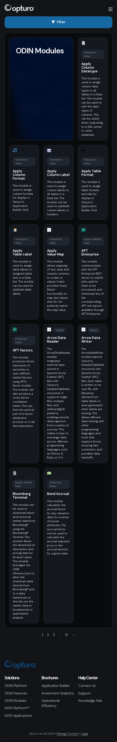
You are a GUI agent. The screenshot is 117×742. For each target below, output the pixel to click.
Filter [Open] (58, 22)
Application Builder (56, 686)
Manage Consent (68, 733)
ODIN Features (15, 693)
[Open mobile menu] (110, 9)
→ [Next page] (73, 635)
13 (66, 635)
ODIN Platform (15, 686)
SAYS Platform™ (16, 708)
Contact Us (87, 686)
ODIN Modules (15, 701)
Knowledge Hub (90, 701)
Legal (84, 733)
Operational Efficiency (51, 703)
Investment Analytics (58, 693)
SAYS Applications (18, 716)
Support (84, 693)
